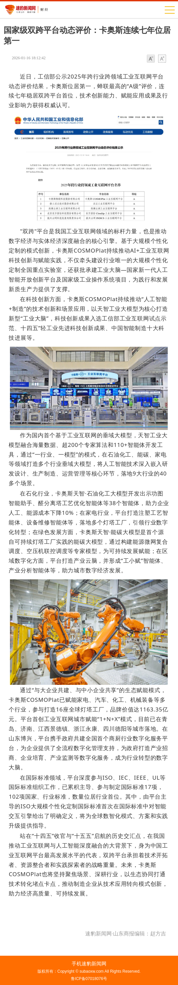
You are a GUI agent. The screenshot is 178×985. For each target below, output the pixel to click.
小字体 (151, 59)
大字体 (162, 59)
